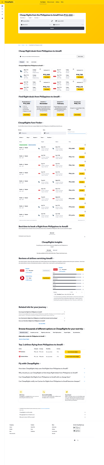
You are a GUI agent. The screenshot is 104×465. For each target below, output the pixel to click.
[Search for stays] (2, 9)
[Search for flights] (2, 6)
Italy (29, 45)
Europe (25, 45)
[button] (2, 2)
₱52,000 (70, 15)
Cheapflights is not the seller (55, 399)
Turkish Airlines (31, 262)
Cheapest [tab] (24, 61)
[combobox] (25, 17)
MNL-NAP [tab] (54, 219)
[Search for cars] (2, 11)
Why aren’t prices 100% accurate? (55, 404)
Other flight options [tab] (59, 319)
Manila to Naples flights (26, 325)
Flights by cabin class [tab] (47, 319)
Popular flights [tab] (69, 319)
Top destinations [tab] (78, 319)
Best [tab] (30, 61)
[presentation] (76, 15)
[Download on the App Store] (81, 417)
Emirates (30, 255)
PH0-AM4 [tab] (51, 237)
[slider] (88, 133)
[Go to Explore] (2, 14)
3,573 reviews (31, 259)
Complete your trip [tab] (37, 319)
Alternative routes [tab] (26, 319)
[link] (29, 114)
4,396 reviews (31, 266)
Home (21, 45)
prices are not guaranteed (47, 395)
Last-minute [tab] (36, 61)
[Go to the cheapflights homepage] (10, 2)
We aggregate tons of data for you (55, 401)
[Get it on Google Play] (81, 414)
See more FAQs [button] (44, 310)
